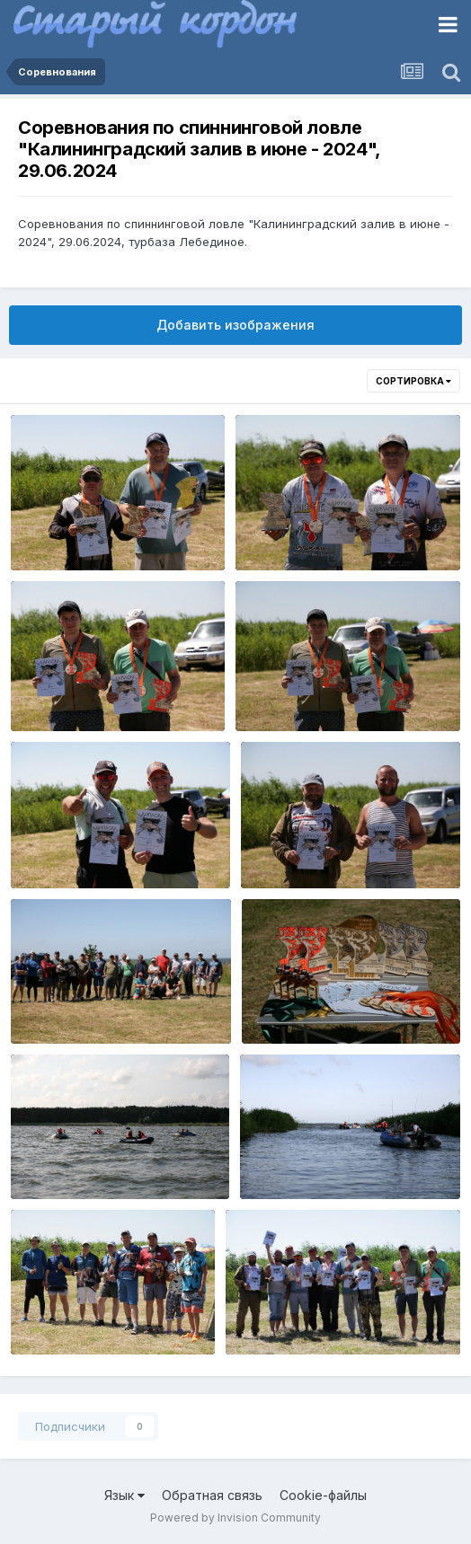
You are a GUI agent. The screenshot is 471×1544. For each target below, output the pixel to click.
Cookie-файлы (323, 1495)
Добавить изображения (235, 324)
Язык (124, 1495)
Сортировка (413, 380)
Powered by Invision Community (235, 1517)
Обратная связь (212, 1495)
